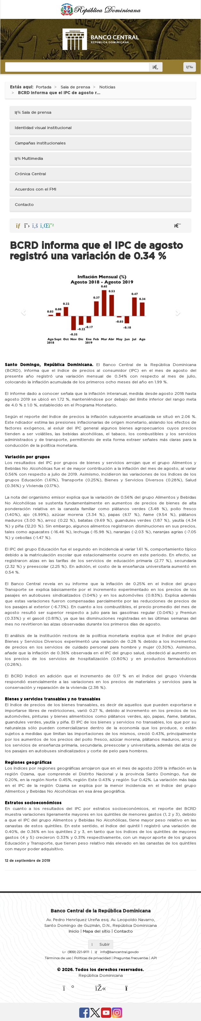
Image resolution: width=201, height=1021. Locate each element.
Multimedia (29, 158)
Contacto (24, 205)
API (154, 958)
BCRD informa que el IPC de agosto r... (59, 93)
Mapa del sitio (96, 931)
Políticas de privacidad (92, 958)
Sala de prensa (75, 87)
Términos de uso (58, 958)
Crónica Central (30, 174)
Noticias (107, 87)
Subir (101, 944)
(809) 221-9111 (78, 952)
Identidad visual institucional (43, 128)
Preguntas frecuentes (130, 958)
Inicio (74, 931)
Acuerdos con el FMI (35, 189)
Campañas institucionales (40, 143)
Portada (43, 87)
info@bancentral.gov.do (119, 952)
